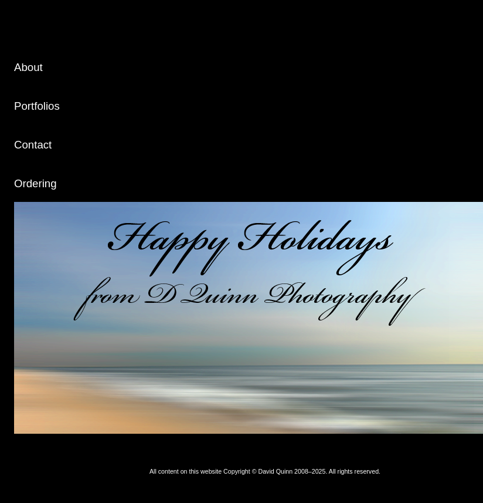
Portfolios (37, 106)
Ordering (35, 183)
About (28, 67)
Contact (33, 145)
